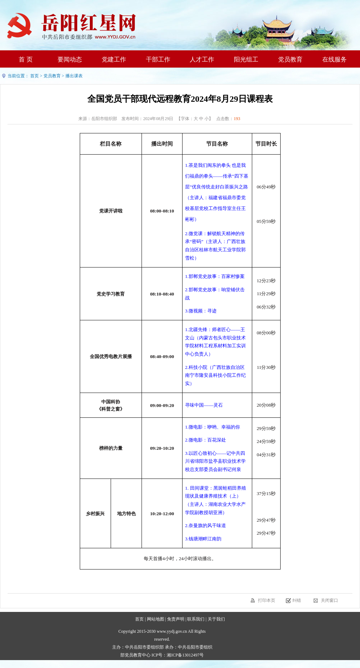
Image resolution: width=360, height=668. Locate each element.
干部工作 (158, 59)
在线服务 (334, 59)
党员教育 (290, 59)
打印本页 (266, 600)
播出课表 (74, 75)
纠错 (296, 600)
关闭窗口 (329, 600)
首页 (34, 75)
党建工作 (114, 59)
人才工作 (202, 59)
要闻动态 (69, 59)
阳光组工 (246, 59)
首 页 (25, 59)
